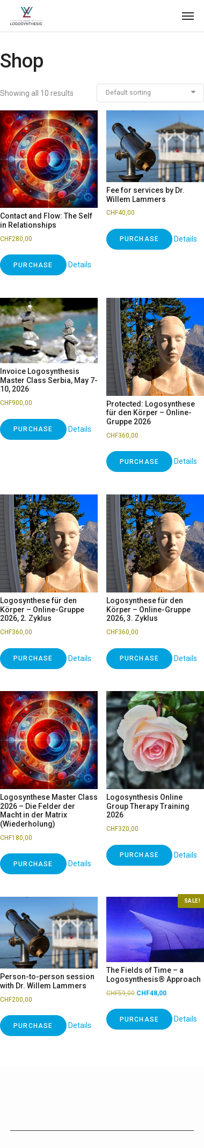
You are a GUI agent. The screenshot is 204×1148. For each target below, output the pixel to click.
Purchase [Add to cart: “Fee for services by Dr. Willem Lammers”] (139, 239)
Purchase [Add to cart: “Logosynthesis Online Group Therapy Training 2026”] (139, 855)
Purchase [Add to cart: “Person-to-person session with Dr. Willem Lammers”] (33, 1026)
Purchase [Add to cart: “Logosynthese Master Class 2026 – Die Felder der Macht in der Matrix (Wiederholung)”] (33, 864)
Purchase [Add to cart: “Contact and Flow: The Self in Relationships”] (33, 265)
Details (79, 264)
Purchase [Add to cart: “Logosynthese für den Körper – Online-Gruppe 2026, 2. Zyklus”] (33, 658)
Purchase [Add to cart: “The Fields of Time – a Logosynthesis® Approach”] (139, 1019)
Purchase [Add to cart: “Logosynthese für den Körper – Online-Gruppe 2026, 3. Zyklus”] (139, 658)
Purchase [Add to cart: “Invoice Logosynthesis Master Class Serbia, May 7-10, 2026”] (33, 429)
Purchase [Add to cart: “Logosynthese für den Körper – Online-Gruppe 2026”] (139, 462)
